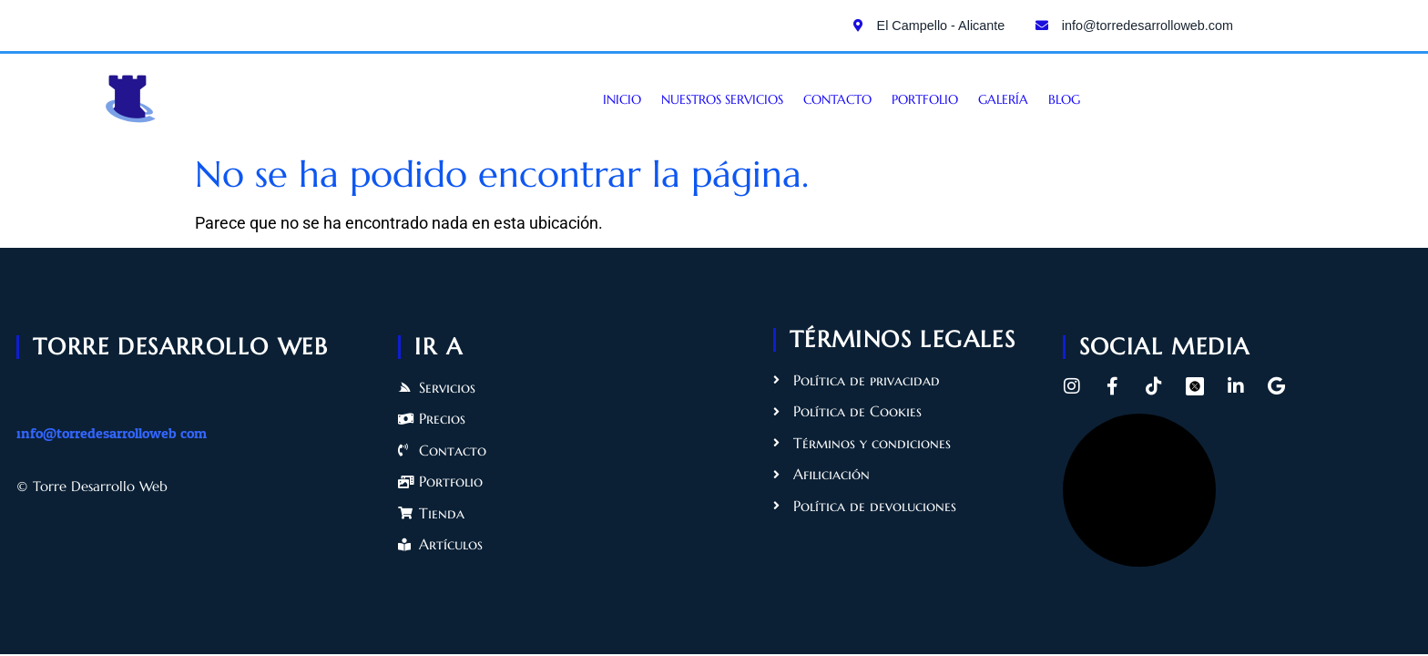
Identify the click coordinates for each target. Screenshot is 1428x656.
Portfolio (925, 99)
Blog (1064, 99)
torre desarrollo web (180, 346)
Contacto (837, 99)
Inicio (622, 99)
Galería (1003, 99)
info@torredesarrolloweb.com (111, 433)
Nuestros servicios (722, 99)
